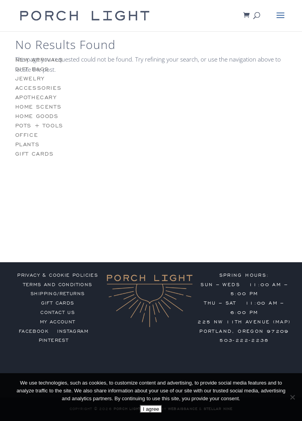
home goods (37, 116)
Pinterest (54, 340)
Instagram (73, 331)
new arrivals (39, 59)
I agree (151, 409)
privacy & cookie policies (57, 275)
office (26, 135)
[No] (292, 397)
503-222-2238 (244, 340)
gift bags (32, 69)
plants (27, 144)
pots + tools (39, 125)
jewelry (30, 78)
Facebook (34, 331)
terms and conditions (57, 284)
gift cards (34, 154)
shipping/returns (58, 293)
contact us (57, 312)
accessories (38, 88)
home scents (38, 106)
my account (58, 322)
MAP (281, 322)
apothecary (36, 97)
